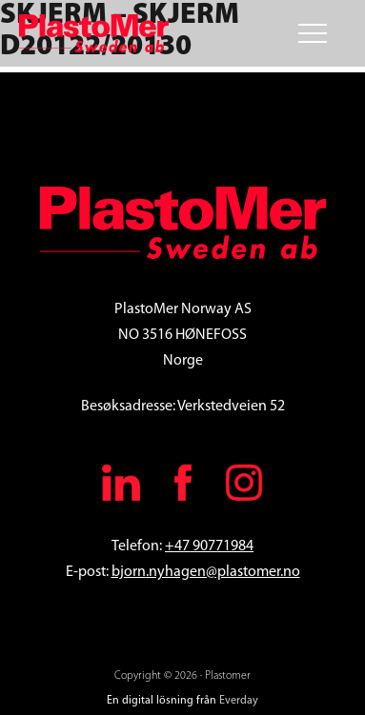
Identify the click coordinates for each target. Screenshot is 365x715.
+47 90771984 (209, 546)
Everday (238, 700)
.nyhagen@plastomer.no (223, 572)
